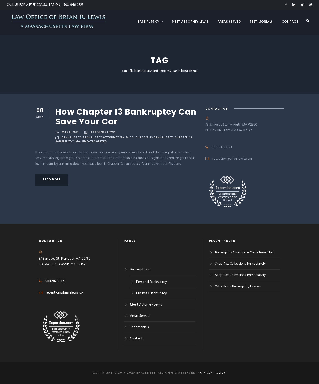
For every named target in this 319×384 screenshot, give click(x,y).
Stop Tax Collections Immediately (240, 264)
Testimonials (261, 21)
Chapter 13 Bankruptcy (154, 137)
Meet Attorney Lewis (190, 21)
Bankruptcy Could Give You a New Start (245, 252)
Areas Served (229, 21)
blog (130, 137)
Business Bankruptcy (151, 293)
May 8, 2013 (70, 132)
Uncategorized (94, 141)
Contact (290, 21)
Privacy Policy (212, 372)
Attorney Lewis (103, 132)
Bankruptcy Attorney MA (103, 137)
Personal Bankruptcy (151, 282)
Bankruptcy (150, 21)
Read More (51, 179)
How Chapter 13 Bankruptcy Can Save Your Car (125, 116)
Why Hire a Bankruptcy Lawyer (238, 286)
